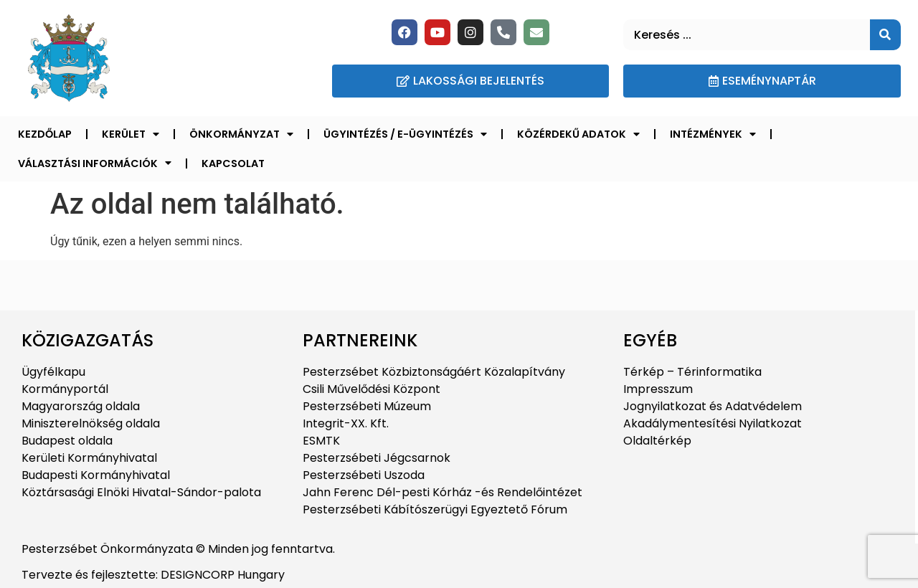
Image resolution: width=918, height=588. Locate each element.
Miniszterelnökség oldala (91, 423)
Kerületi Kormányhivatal (89, 458)
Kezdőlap (45, 134)
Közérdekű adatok (578, 134)
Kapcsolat (233, 163)
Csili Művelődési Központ (371, 389)
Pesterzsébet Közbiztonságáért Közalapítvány (434, 372)
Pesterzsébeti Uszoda (364, 475)
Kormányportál (65, 389)
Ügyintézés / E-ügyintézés (405, 134)
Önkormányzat (241, 134)
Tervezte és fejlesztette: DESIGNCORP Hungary (153, 574)
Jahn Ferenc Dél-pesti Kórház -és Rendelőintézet (442, 492)
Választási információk (94, 163)
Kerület (130, 134)
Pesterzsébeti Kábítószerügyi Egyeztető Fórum (435, 509)
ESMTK (321, 440)
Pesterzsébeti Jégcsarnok (376, 458)
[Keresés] (885, 34)
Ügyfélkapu (53, 372)
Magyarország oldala (81, 406)
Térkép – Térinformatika (692, 372)
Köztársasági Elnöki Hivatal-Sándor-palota (141, 492)
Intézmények (713, 134)
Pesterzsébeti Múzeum (367, 406)
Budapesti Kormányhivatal (96, 475)
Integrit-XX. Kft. (346, 423)
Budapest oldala (67, 440)
